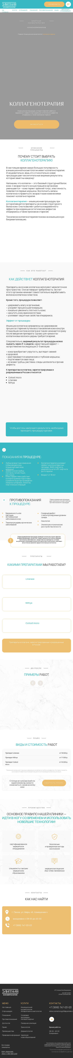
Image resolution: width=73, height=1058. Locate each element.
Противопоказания (9, 1019)
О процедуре (7, 1011)
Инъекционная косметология (33, 34)
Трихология (25, 1027)
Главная (20, 34)
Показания (6, 1015)
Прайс (4, 1027)
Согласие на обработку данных (62, 1052)
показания (34, 10)
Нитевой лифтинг (27, 1019)
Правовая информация (11, 1035)
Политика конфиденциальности (60, 1049)
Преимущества (8, 1031)
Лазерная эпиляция (28, 1023)
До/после (6, 1023)
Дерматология (27, 1031)
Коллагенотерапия (49, 34)
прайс (56, 10)
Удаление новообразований (28, 1036)
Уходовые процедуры (25, 1016)
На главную (6, 1007)
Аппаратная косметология (31, 1011)
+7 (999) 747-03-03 (60, 1007)
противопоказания (46, 10)
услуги (14, 10)
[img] (68, 4)
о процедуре (23, 10)
